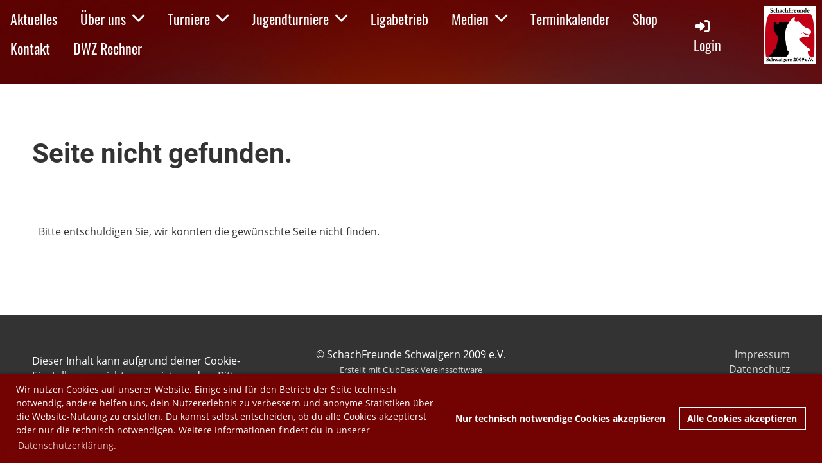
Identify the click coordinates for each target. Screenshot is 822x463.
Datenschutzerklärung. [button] (67, 445)
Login (707, 36)
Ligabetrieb (399, 18)
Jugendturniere (299, 18)
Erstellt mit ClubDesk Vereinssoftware (411, 370)
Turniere (198, 18)
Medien (479, 18)
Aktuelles (33, 18)
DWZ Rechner (107, 48)
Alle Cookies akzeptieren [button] (742, 418)
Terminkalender (569, 18)
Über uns (112, 18)
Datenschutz (759, 369)
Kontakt (30, 48)
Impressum (762, 354)
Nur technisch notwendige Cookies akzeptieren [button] (560, 418)
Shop (645, 18)
